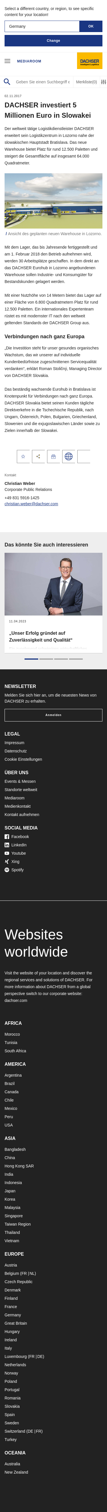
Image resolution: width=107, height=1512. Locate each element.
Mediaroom (29, 61)
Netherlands (15, 1364)
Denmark (13, 1290)
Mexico (11, 1108)
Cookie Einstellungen (23, 759)
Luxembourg (16, 1356)
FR (24, 1273)
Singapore (14, 1216)
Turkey (11, 1439)
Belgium (12, 1273)
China (10, 1157)
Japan (10, 1191)
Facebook (17, 836)
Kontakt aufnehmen (22, 814)
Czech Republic (19, 1281)
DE (40, 1356)
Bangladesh (15, 1149)
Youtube (15, 853)
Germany (13, 1315)
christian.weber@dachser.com (31, 504)
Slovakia (12, 1406)
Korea (10, 1199)
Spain (10, 1414)
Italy (8, 1348)
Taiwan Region (18, 1224)
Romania (13, 1398)
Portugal (12, 1389)
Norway (11, 1373)
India (9, 1174)
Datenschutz (16, 751)
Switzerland (15, 1431)
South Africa (15, 1051)
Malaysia (12, 1207)
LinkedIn (16, 845)
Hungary (12, 1331)
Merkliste (86, 82)
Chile (9, 1100)
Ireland (11, 1340)
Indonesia (13, 1182)
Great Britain (16, 1323)
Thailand (12, 1232)
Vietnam (12, 1240)
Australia (12, 1464)
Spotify (14, 870)
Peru (9, 1116)
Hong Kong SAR (19, 1166)
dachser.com (16, 1000)
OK (91, 26)
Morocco (12, 1034)
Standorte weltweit (21, 789)
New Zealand (16, 1472)
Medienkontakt (18, 806)
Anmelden (53, 715)
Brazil (10, 1083)
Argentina (13, 1075)
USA (9, 1125)
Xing (12, 861)
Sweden (12, 1423)
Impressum (14, 742)
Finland (11, 1298)
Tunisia (11, 1042)
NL (32, 1273)
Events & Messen (20, 781)
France (11, 1306)
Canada (12, 1092)
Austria (11, 1265)
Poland (11, 1381)
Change (53, 41)
